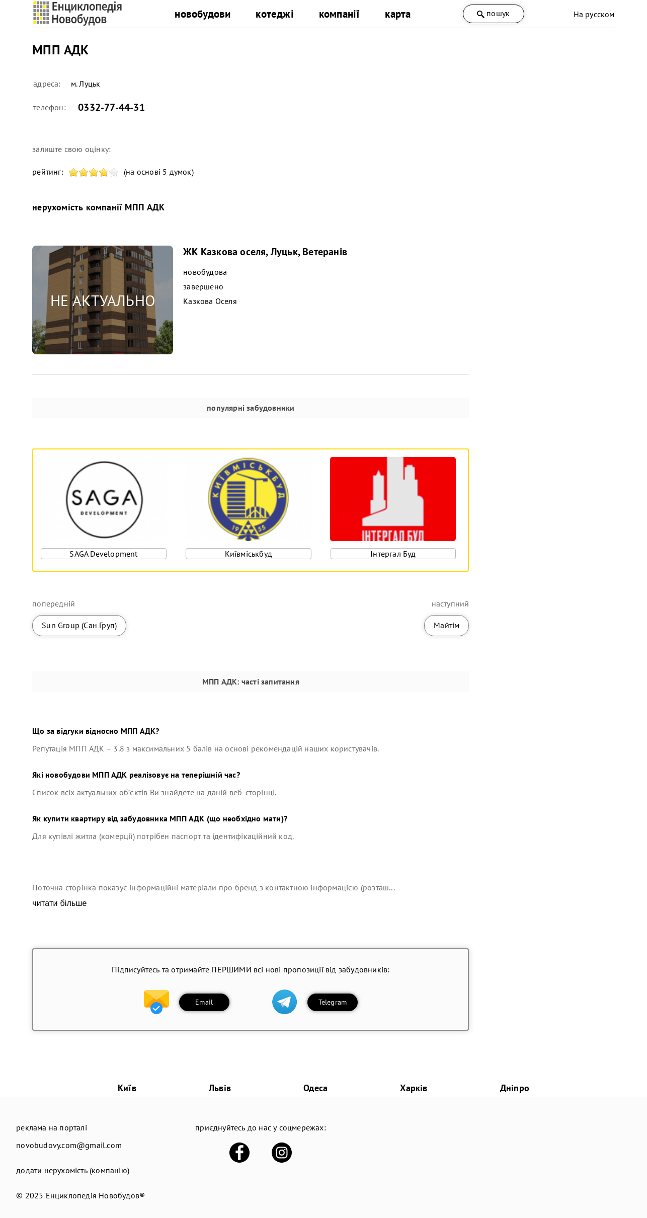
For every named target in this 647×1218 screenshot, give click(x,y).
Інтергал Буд (393, 554)
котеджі (274, 14)
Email (204, 1002)
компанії (339, 14)
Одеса (315, 1088)
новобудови (202, 14)
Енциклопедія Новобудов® (95, 1195)
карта (398, 14)
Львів (220, 1088)
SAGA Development (103, 554)
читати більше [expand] (59, 903)
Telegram (332, 1002)
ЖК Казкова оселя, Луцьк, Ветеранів (265, 251)
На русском (594, 14)
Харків (413, 1088)
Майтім (446, 625)
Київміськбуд (248, 554)
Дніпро (514, 1088)
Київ (127, 1088)
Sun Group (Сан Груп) (79, 625)
